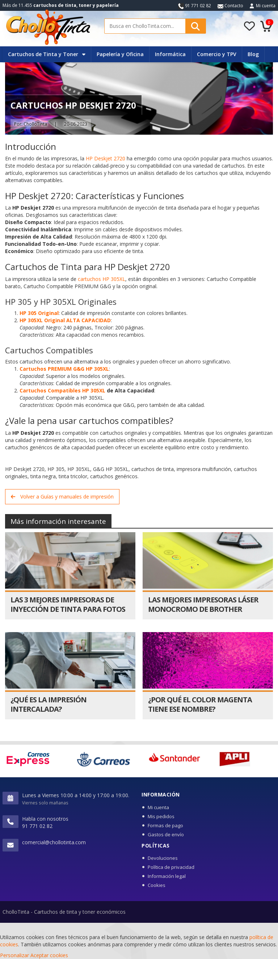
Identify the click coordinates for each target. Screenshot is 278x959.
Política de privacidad (171, 867)
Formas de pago (165, 825)
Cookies (156, 885)
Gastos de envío (166, 834)
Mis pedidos (161, 816)
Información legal (167, 876)
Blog (253, 54)
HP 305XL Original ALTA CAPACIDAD (65, 320)
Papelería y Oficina (120, 54)
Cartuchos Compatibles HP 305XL (62, 390)
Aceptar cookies (49, 955)
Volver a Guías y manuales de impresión (62, 496)
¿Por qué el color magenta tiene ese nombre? (200, 704)
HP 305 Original (39, 313)
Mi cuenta (265, 6)
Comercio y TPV (216, 54)
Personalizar (14, 955)
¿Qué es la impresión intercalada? (48, 704)
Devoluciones (163, 858)
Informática (170, 54)
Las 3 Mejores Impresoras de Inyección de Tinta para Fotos (67, 604)
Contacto (230, 6)
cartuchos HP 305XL (101, 278)
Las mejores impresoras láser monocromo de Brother (203, 604)
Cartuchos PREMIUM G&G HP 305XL (64, 368)
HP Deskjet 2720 (105, 158)
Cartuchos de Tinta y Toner (46, 54)
